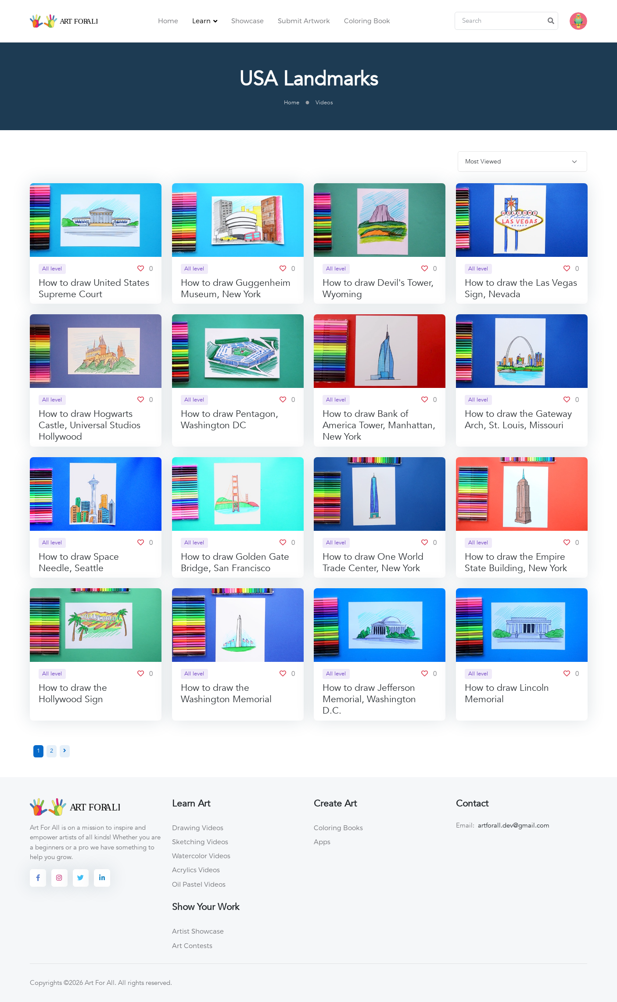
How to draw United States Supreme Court (94, 289)
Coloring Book (367, 21)
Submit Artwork (304, 21)
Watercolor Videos (201, 856)
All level (52, 269)
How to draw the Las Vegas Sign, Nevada (521, 289)
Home (168, 21)
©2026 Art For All (89, 983)
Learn (201, 21)
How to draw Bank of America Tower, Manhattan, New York (379, 426)
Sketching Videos (200, 842)
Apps (322, 842)
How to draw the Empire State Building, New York (516, 563)
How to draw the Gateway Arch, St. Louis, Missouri (518, 420)
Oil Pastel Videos (199, 884)
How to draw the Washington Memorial (226, 694)
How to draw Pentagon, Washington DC (229, 420)
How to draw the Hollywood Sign (73, 694)
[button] (578, 21)
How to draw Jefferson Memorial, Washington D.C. (369, 700)
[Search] (506, 21)
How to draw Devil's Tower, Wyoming (378, 289)
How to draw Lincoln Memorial (507, 694)
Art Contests (192, 945)
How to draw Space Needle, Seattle (79, 563)
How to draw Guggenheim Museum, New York (236, 289)
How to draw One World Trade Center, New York (373, 563)
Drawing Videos (197, 828)
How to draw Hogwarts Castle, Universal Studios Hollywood (89, 426)
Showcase (247, 21)
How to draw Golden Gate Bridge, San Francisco (235, 563)
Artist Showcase (198, 931)
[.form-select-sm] (522, 162)
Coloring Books (338, 828)
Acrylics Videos (196, 870)
